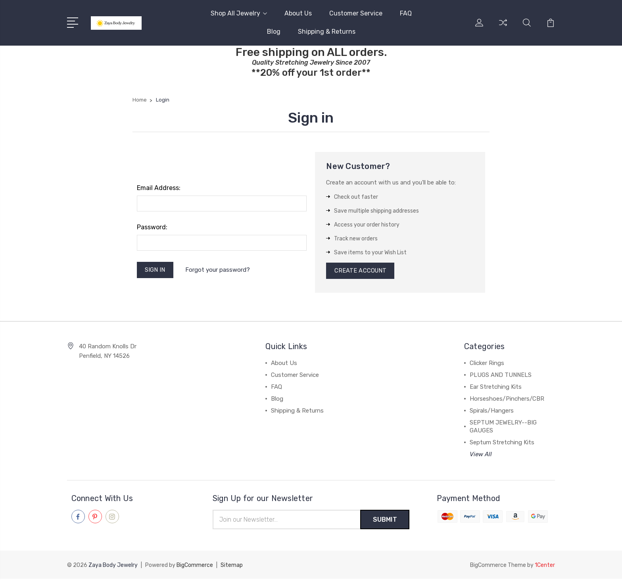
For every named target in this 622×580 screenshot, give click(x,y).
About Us (298, 13)
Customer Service (355, 13)
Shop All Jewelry (239, 13)
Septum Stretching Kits (502, 443)
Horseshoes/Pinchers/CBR (507, 399)
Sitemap (232, 566)
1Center (545, 566)
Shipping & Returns (326, 31)
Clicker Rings (487, 364)
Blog (273, 31)
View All (481, 455)
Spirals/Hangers (492, 411)
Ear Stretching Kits (496, 388)
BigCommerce (195, 566)
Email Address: (158, 188)
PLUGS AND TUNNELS (501, 376)
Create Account (360, 271)
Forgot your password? (218, 270)
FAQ (406, 13)
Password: (152, 227)
